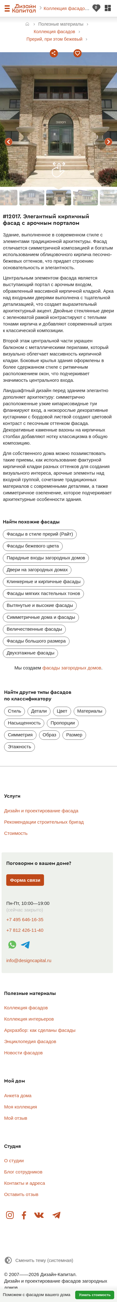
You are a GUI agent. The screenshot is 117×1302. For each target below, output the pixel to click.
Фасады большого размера (36, 640)
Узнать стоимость (95, 1295)
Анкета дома (18, 1095)
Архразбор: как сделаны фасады (40, 1030)
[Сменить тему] (38, 1260)
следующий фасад (108, 142)
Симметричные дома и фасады (41, 617)
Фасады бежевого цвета (33, 545)
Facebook (24, 1215)
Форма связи (25, 880)
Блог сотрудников (23, 1171)
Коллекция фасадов (66, 8)
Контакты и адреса (24, 1183)
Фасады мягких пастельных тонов (43, 593)
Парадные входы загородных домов (46, 557)
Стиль (14, 711)
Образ (49, 734)
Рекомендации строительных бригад (44, 822)
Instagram (10, 1215)
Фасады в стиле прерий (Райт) (40, 534)
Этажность (19, 746)
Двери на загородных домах (37, 569)
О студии (14, 1160)
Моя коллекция (20, 1106)
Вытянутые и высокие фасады (40, 605)
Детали (39, 711)
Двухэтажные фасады (30, 652)
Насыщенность (24, 722)
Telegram (56, 1215)
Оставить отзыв (21, 1194)
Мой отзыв (15, 1118)
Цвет (62, 711)
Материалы (89, 711)
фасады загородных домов (71, 667)
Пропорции (63, 722)
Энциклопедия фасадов (30, 1041)
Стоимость (15, 833)
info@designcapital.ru (28, 960)
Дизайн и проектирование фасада (41, 810)
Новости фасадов (23, 1052)
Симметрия (20, 734)
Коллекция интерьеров (29, 1019)
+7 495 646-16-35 (24, 919)
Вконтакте (39, 1215)
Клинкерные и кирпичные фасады (43, 581)
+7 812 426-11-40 (24, 930)
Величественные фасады (34, 629)
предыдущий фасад (8, 142)
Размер (74, 734)
